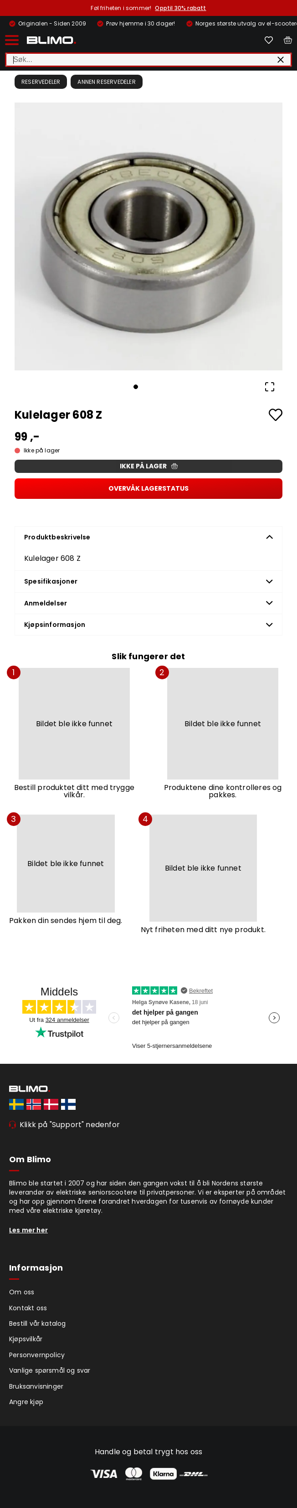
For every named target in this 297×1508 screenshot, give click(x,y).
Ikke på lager (149, 466)
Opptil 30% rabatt (180, 8)
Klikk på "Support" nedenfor (70, 1124)
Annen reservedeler (106, 82)
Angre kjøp (26, 1401)
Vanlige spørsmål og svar (50, 1370)
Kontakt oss (28, 1308)
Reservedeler (40, 82)
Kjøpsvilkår (25, 1339)
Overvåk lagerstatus (148, 488)
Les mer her (28, 1230)
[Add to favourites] (275, 415)
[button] (148, 236)
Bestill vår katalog (37, 1323)
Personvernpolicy (37, 1354)
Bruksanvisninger (36, 1386)
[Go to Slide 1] (135, 387)
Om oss (21, 1292)
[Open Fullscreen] (270, 387)
